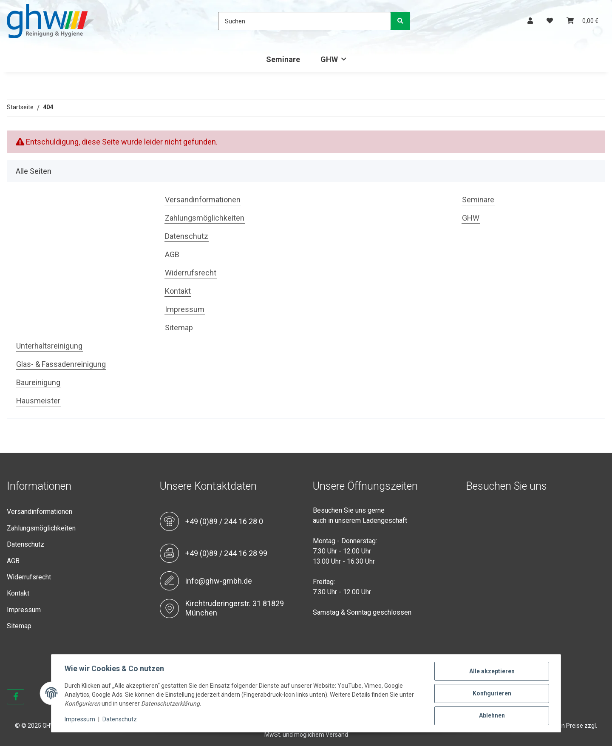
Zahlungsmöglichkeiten (204, 217)
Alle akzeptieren (491, 671)
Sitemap (179, 327)
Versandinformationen (203, 199)
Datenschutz (186, 236)
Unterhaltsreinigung (49, 345)
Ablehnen (491, 715)
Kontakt (178, 290)
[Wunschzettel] (550, 21)
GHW (470, 217)
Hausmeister (38, 400)
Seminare (283, 59)
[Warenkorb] (582, 21)
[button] (530, 21)
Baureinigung (38, 382)
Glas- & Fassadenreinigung (61, 364)
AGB (172, 254)
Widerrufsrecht (190, 272)
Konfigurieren (491, 693)
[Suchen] (304, 21)
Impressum (184, 309)
